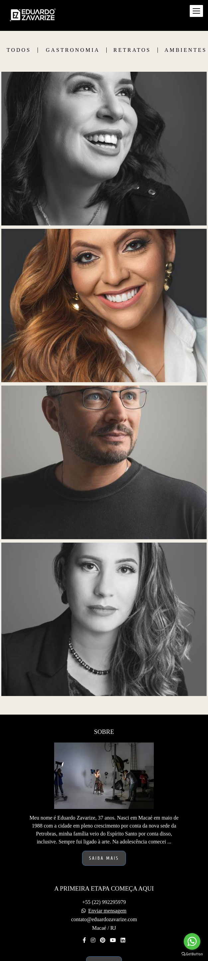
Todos (19, 50)
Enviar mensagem (107, 911)
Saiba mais (104, 858)
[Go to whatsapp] (192, 941)
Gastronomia (73, 50)
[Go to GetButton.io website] (192, 954)
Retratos (132, 50)
